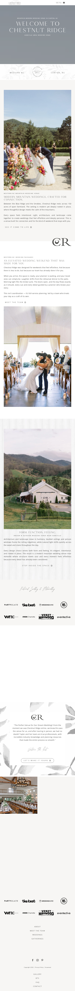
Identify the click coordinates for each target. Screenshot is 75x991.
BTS (37, 978)
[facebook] (33, 960)
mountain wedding (52, 553)
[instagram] (37, 960)
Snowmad (48, 967)
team (37, 270)
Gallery (37, 974)
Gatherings (38, 939)
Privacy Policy (39, 967)
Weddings (37, 935)
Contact (37, 986)
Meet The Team (37, 931)
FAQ (37, 982)
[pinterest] (42, 960)
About (37, 927)
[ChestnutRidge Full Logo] (37, 944)
